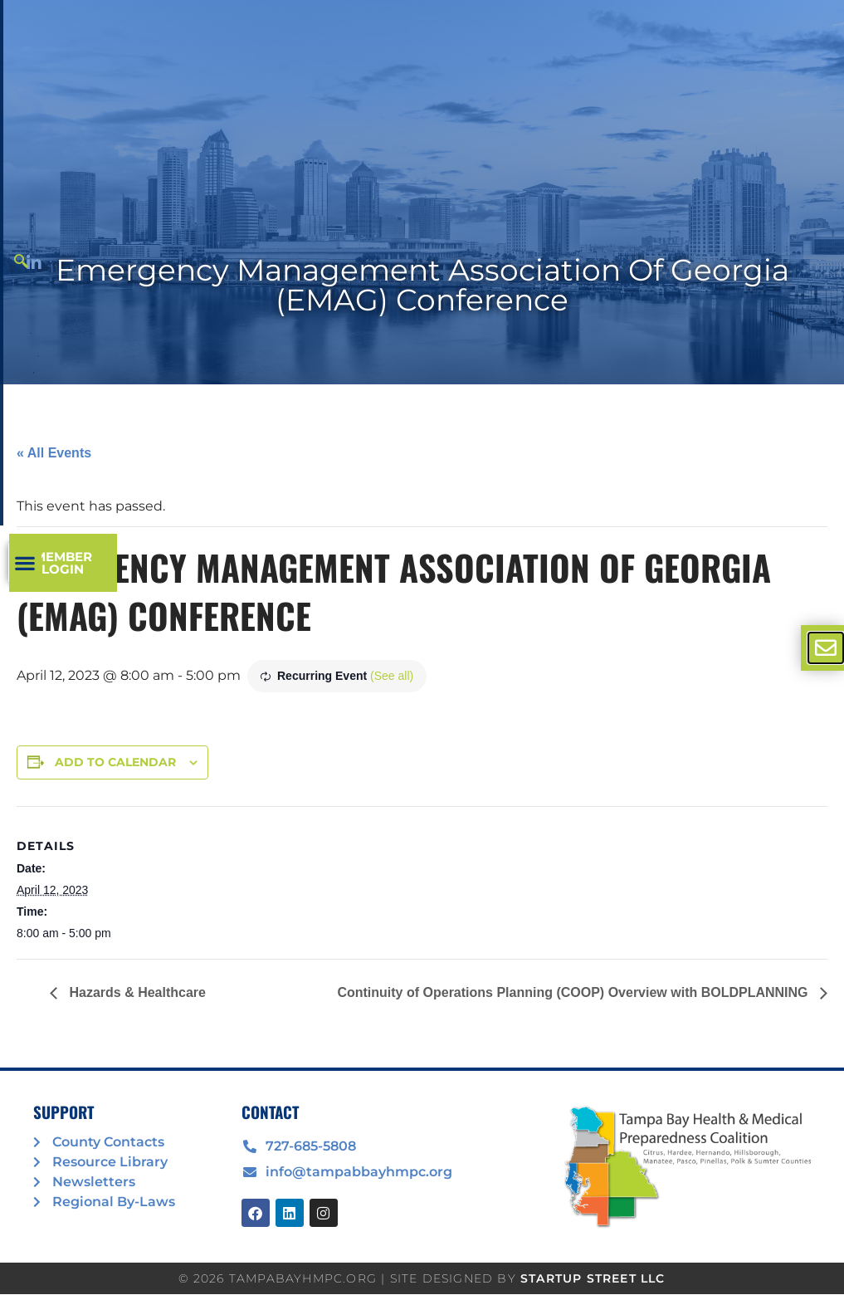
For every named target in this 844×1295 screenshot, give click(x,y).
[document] (422, 647)
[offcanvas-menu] (825, 647)
